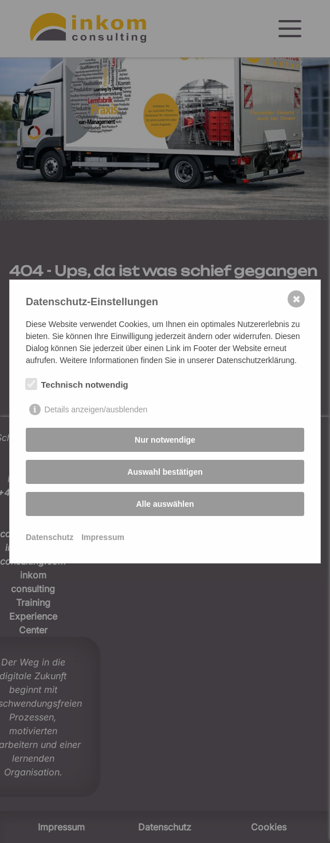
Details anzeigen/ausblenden (96, 409)
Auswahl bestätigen (164, 471)
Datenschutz (49, 537)
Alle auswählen (165, 504)
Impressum (102, 537)
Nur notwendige (165, 439)
